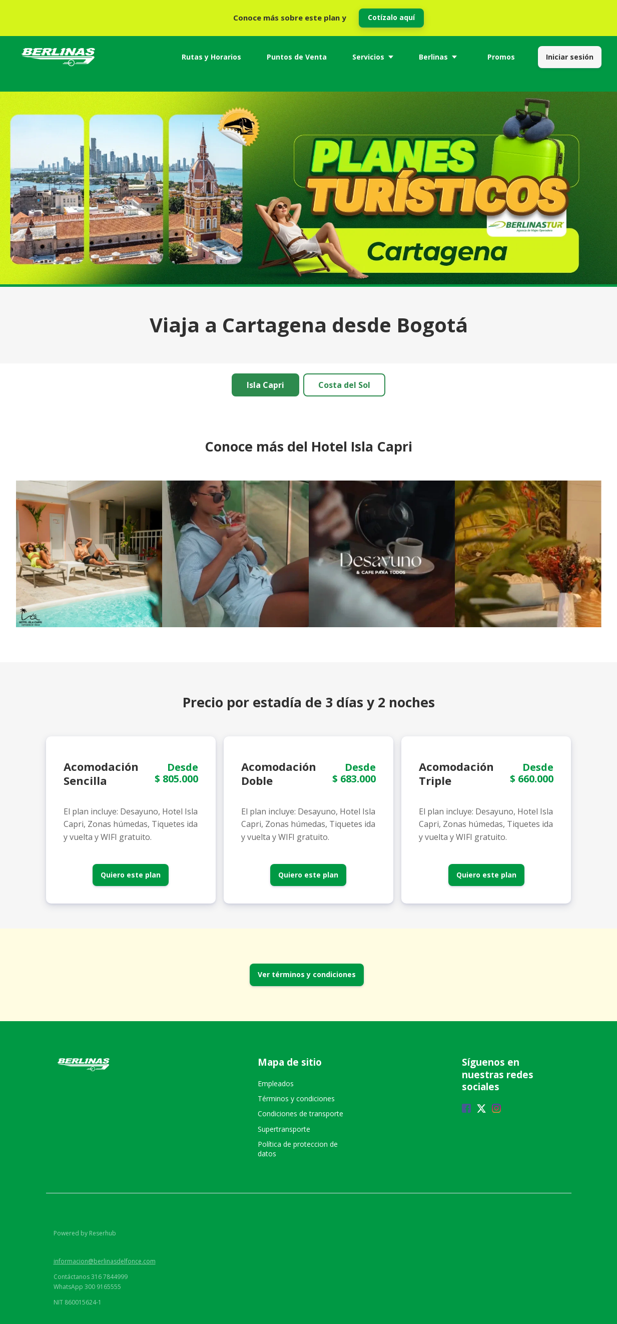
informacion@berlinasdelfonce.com (105, 1261)
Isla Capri (265, 384)
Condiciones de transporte (300, 1113)
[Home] (60, 57)
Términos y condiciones (296, 1098)
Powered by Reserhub (85, 1233)
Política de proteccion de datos (298, 1148)
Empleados (276, 1083)
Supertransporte (284, 1129)
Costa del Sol (344, 384)
